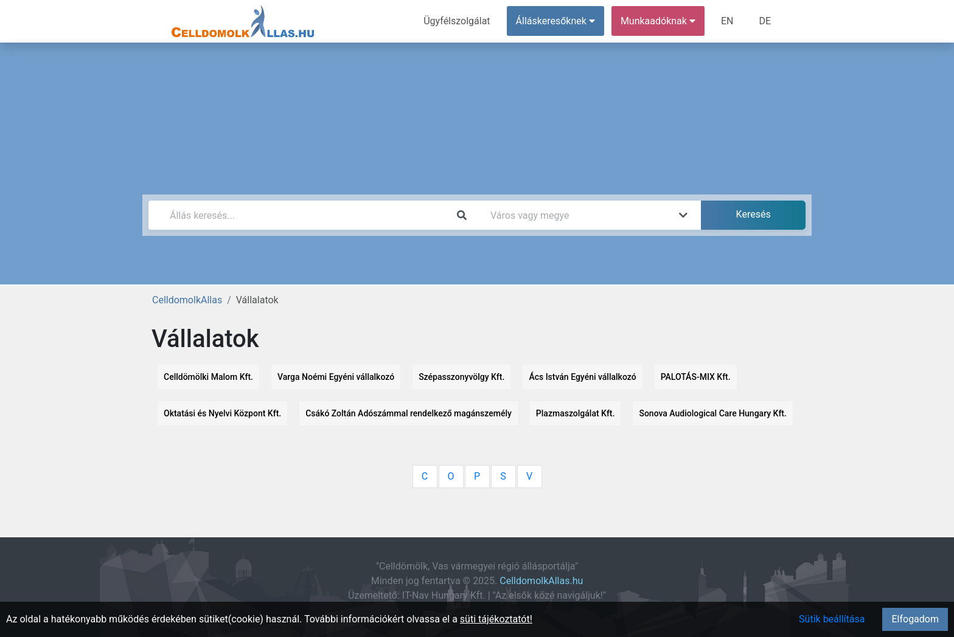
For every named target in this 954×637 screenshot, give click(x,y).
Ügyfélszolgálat (456, 21)
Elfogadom (915, 619)
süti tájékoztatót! (496, 619)
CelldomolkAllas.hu (541, 581)
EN (727, 21)
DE (765, 21)
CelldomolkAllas (187, 300)
